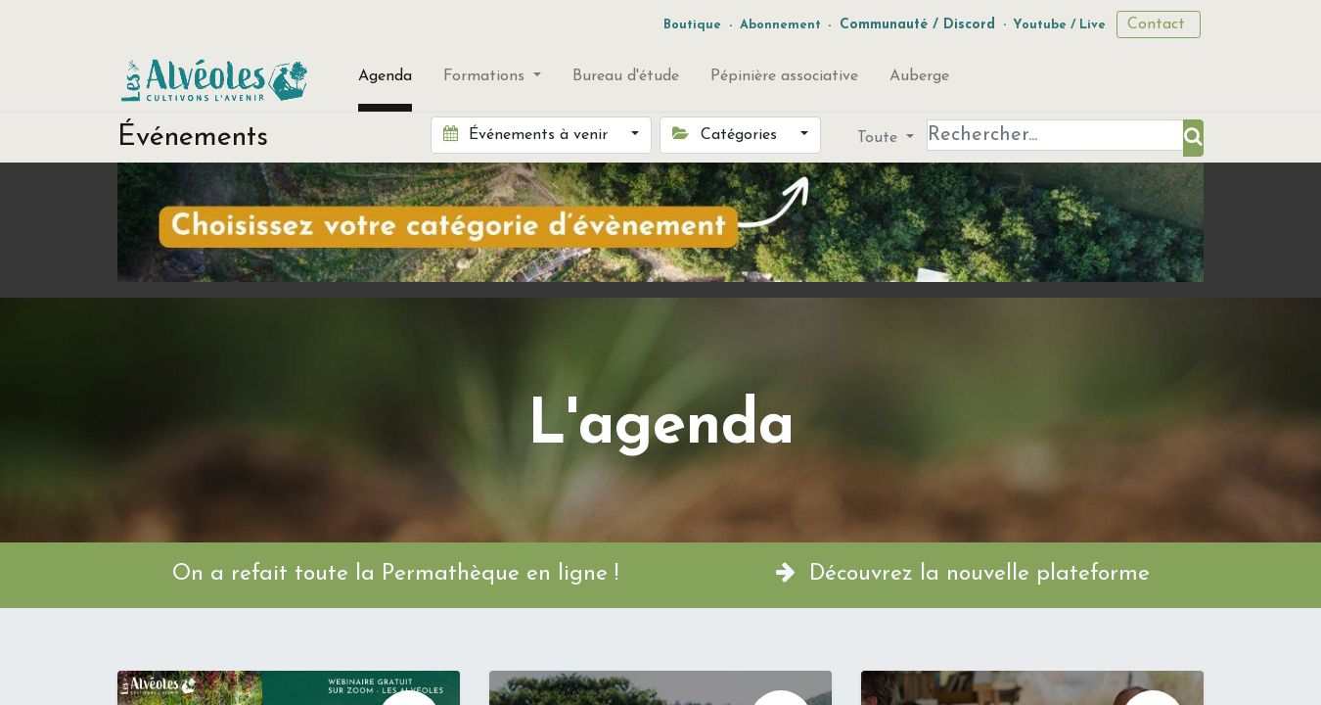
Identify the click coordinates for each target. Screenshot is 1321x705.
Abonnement (780, 25)
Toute (879, 138)
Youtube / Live (1059, 25)
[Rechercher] (1193, 138)
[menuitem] (385, 80)
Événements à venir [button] (528, 134)
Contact (1158, 24)
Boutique (692, 25)
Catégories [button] (726, 134)
